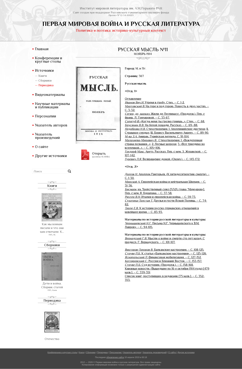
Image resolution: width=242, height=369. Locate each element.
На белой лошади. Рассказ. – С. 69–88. (161, 125)
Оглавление (133, 98)
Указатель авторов (51, 125)
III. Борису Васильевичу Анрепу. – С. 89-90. (179, 132)
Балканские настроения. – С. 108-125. (164, 249)
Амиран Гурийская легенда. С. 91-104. (157, 136)
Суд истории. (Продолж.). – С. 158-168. (159, 265)
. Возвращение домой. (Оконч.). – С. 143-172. (162, 159)
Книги (52, 186)
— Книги (41, 76)
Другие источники (51, 156)
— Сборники (43, 80)
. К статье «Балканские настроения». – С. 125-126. (166, 253)
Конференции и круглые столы (48, 59)
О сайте (41, 147)
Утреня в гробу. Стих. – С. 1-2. (155, 102)
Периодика (52, 300)
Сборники (52, 245)
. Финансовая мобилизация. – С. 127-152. (163, 257)
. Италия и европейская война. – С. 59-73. (160, 197)
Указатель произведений (47, 136)
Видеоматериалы (50, 94)
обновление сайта (115, 357)
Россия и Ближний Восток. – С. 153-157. (163, 261)
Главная (42, 49)
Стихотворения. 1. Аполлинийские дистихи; (165, 129)
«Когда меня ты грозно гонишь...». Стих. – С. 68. (165, 121)
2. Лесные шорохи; (164, 144)
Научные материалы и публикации (52, 105)
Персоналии (45, 116)
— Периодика (44, 85)
